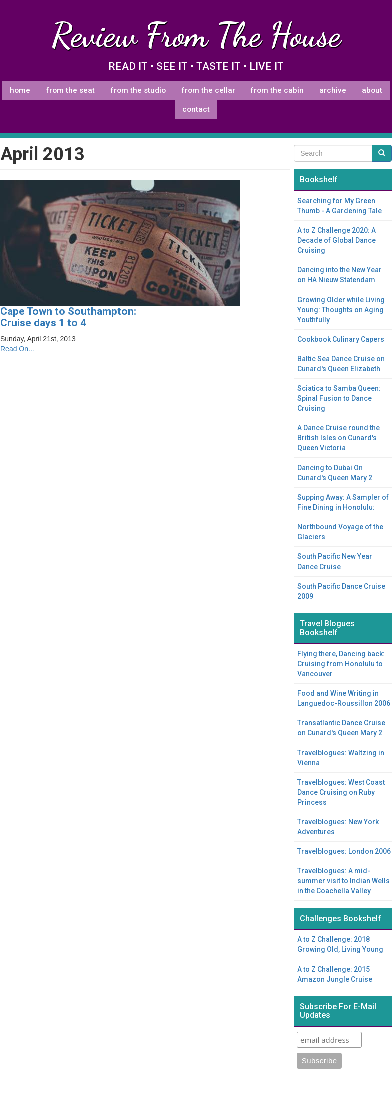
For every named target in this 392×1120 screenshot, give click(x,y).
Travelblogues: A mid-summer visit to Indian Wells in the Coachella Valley (343, 881)
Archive (332, 90)
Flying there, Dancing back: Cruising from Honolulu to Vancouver (341, 664)
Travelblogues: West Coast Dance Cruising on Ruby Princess (341, 792)
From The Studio (138, 90)
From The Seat (70, 90)
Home (20, 90)
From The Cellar (208, 90)
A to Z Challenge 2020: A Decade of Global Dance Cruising (336, 240)
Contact (196, 109)
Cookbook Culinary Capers (340, 339)
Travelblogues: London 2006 (344, 851)
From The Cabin (277, 90)
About (372, 90)
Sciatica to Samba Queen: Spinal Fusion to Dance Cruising (339, 398)
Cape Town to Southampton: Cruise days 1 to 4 (68, 317)
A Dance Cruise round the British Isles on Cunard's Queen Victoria (338, 438)
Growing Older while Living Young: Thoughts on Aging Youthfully (341, 310)
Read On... (17, 349)
